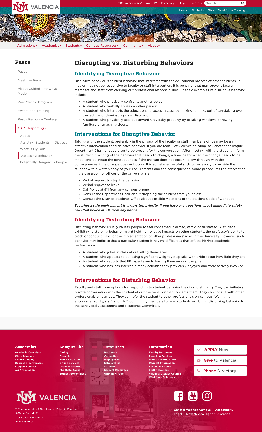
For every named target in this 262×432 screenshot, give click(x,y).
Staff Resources (159, 370)
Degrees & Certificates (29, 363)
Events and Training (33, 111)
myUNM (151, 3)
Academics (51, 46)
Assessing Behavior (36, 156)
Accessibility (224, 409)
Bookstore (110, 352)
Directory (168, 3)
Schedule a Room (160, 366)
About (154, 46)
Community (133, 46)
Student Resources (116, 370)
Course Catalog (24, 359)
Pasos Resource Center (36, 119)
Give (211, 10)
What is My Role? (33, 149)
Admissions (27, 46)
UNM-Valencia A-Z (129, 3)
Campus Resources (102, 46)
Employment (112, 359)
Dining (64, 352)
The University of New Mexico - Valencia (36, 7)
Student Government (73, 373)
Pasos (22, 71)
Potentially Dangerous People (43, 162)
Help (183, 3)
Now (212, 349)
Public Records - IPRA (163, 359)
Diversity (65, 356)
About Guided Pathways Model (37, 91)
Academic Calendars (28, 352)
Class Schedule (24, 356)
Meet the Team (29, 80)
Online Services (69, 363)
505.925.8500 (25, 421)
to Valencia (216, 360)
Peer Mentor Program (35, 102)
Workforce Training (231, 10)
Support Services (25, 366)
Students (197, 10)
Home (183, 10)
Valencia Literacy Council (165, 373)
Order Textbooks (70, 366)
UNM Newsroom (114, 373)
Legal (178, 414)
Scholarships (112, 363)
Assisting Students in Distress (43, 142)
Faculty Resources (160, 352)
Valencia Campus (192, 409)
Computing (111, 356)
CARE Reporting (31, 128)
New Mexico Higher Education (208, 414)
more (197, 3)
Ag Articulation (25, 370)
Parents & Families (160, 356)
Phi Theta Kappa (70, 370)
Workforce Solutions (162, 377)
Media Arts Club (70, 359)
